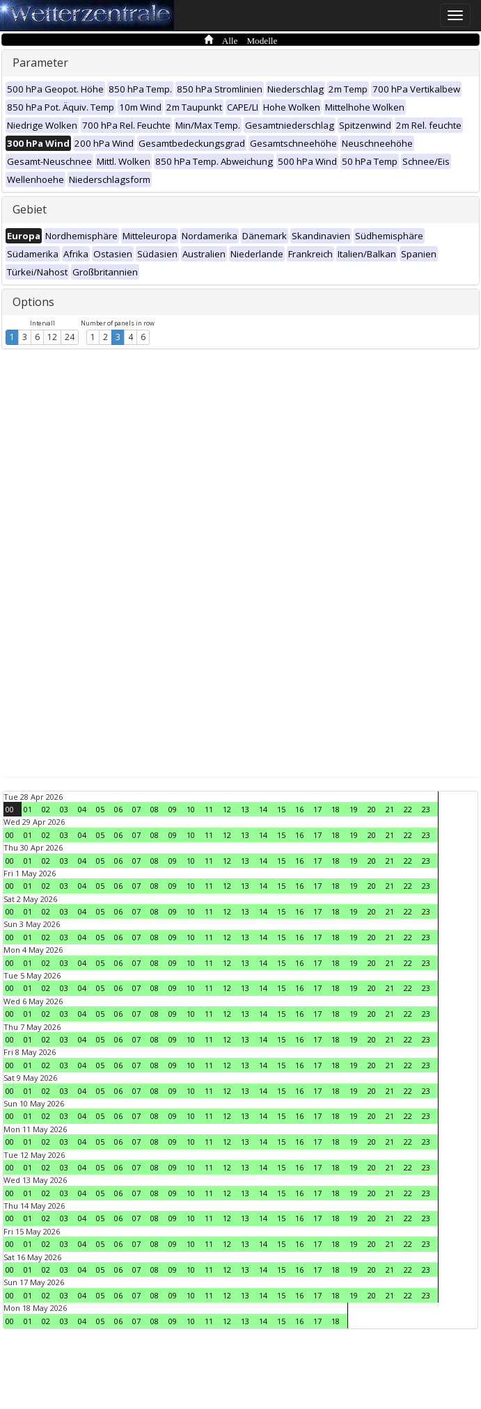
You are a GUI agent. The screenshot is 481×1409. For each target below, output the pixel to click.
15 (281, 809)
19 (353, 809)
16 (299, 809)
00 (10, 809)
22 (408, 809)
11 (209, 809)
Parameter (40, 62)
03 (64, 809)
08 (154, 809)
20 (372, 809)
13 (245, 809)
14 (263, 809)
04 (82, 809)
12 (52, 337)
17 (317, 809)
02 (46, 809)
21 (390, 809)
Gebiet (30, 209)
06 (118, 809)
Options (33, 301)
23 (426, 809)
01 (28, 809)
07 (136, 809)
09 (172, 809)
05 (100, 809)
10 (191, 809)
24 (69, 337)
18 (335, 809)
